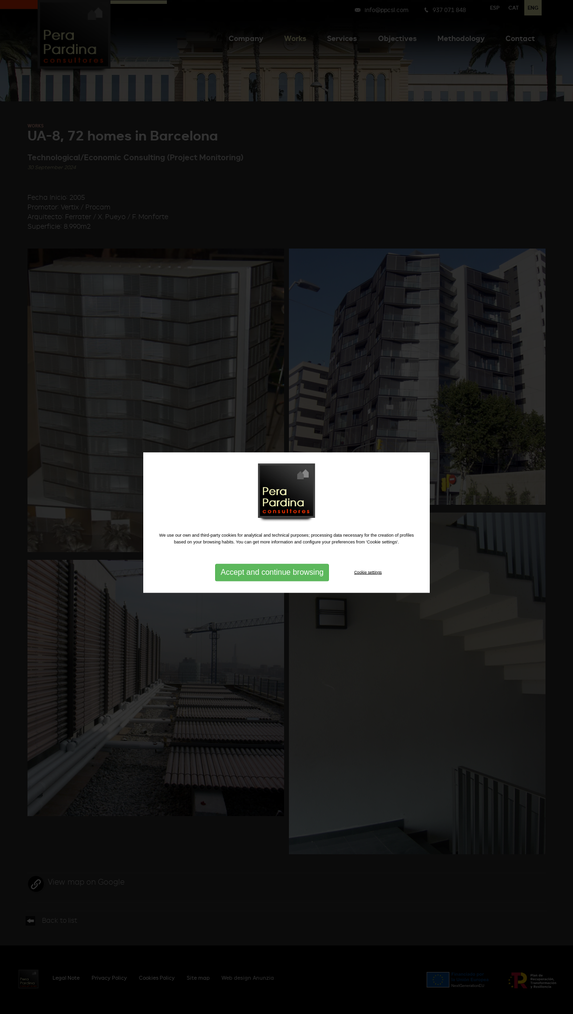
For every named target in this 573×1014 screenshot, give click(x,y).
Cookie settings (368, 578)
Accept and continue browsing (271, 578)
